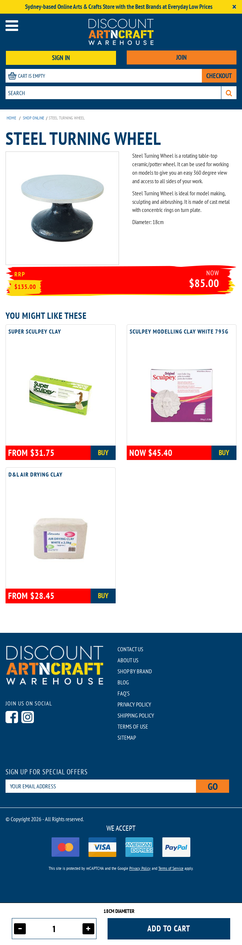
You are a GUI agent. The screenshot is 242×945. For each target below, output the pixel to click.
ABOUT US (128, 660)
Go (213, 786)
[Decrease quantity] (20, 928)
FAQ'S (124, 693)
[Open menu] (12, 25)
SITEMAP (127, 737)
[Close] (234, 7)
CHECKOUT (219, 76)
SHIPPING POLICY (136, 715)
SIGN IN (61, 57)
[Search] (228, 92)
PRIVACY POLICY (134, 704)
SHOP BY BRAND (135, 671)
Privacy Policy (140, 868)
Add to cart (168, 928)
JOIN (181, 57)
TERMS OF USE (133, 726)
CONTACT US (130, 649)
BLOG (123, 682)
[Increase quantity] (88, 928)
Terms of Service (170, 868)
